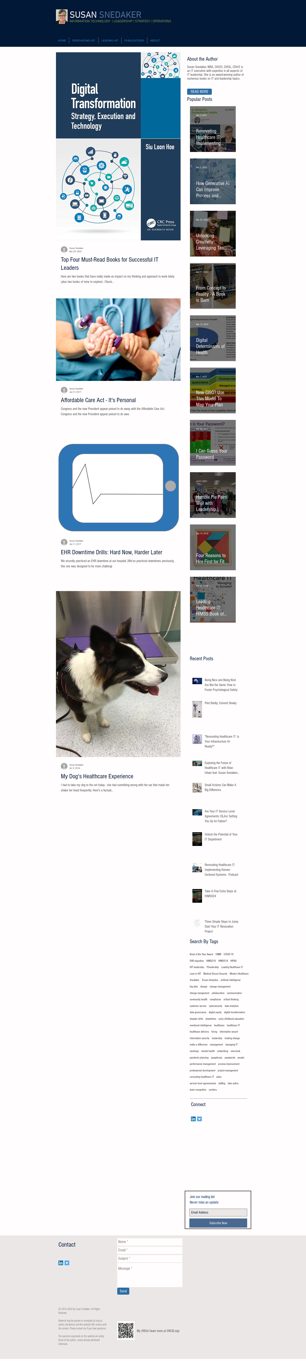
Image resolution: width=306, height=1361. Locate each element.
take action (233, 1083)
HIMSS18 (223, 961)
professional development (202, 1070)
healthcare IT (233, 1025)
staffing (221, 1083)
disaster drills (196, 1019)
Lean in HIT (195, 973)
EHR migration (197, 961)
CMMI (218, 954)
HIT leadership (197, 967)
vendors (213, 1089)
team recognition (198, 1089)
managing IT (231, 1044)
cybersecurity (215, 1006)
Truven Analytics (210, 980)
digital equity (215, 1012)
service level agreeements (203, 1083)
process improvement (228, 1064)
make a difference (199, 1044)
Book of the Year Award (201, 954)
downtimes (210, 1019)
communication (234, 993)
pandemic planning (199, 1057)
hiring (214, 1031)
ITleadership (213, 967)
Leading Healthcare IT (232, 967)
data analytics (231, 1006)
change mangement (199, 993)
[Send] (123, 1291)
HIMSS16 (211, 961)
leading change (232, 1038)
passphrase (216, 1057)
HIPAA (233, 961)
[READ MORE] (199, 92)
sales (218, 1077)
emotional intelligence (201, 1025)
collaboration (218, 993)
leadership (217, 1038)
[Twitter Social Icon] (199, 1119)
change (203, 986)
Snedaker (194, 980)
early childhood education (231, 1019)
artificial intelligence (231, 980)
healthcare (219, 1025)
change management (220, 986)
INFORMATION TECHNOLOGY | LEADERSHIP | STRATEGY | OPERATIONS (120, 21)
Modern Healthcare (239, 973)
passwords (230, 1057)
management (216, 1044)
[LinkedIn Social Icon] (193, 1119)
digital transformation (234, 1012)
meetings (194, 1051)
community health (198, 999)
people (241, 1057)
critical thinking (231, 999)
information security (199, 1038)
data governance (198, 1012)
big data (194, 986)
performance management (203, 1064)
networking (222, 1051)
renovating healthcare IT (202, 1077)
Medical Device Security (215, 973)
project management (228, 1070)
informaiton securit (229, 1031)
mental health (208, 1051)
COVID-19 (228, 954)
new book (235, 1051)
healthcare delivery (199, 1031)
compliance (215, 999)
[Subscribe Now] (218, 1223)
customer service (198, 1006)
